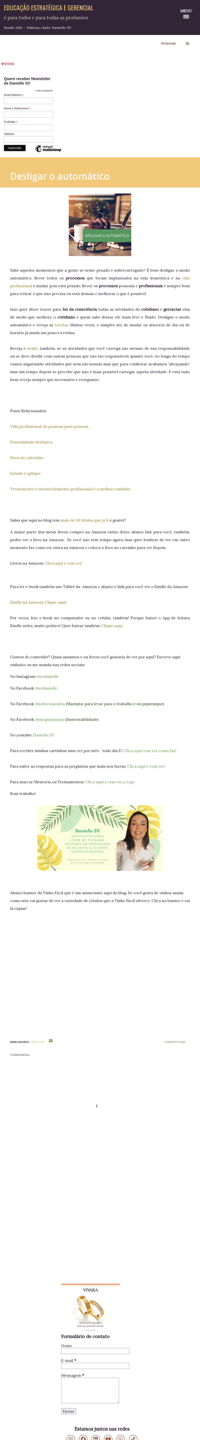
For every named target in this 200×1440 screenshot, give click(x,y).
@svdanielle (48, 676)
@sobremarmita (50, 703)
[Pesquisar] (168, 43)
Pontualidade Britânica (31, 442)
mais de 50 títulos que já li (85, 520)
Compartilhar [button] (174, 1042)
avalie (32, 348)
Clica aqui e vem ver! (64, 563)
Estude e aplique (25, 473)
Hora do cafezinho (27, 457)
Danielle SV (43, 734)
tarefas (61, 324)
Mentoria (37, 1042)
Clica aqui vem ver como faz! (150, 750)
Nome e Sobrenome (17, 108)
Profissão (11, 122)
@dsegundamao (50, 719)
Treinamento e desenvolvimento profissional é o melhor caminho (70, 488)
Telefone (9, 134)
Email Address (14, 95)
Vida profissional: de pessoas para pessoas (49, 426)
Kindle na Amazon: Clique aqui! (38, 602)
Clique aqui (111, 625)
